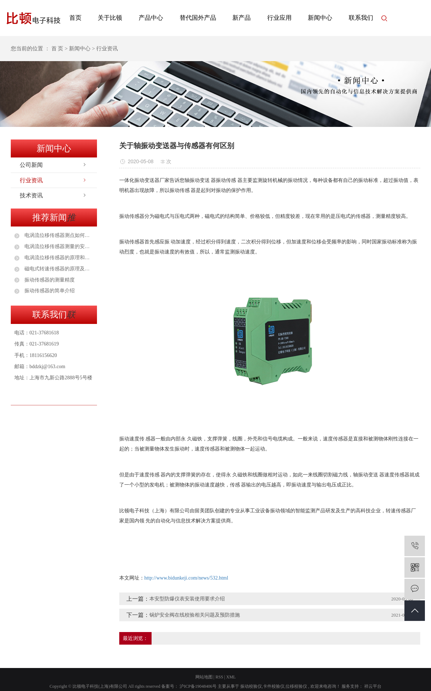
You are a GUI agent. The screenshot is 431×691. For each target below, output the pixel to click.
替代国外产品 (198, 17)
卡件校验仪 (273, 686)
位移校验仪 (296, 686)
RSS (219, 676)
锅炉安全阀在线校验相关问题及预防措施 (194, 615)
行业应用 (279, 17)
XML (231, 676)
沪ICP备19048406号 (198, 686)
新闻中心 (320, 17)
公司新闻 (31, 165)
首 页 (57, 48)
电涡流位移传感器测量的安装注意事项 (58, 246)
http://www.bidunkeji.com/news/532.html (186, 578)
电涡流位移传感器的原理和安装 (58, 257)
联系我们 (361, 17)
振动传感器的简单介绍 (49, 290)
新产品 (241, 17)
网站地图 (204, 676)
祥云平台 (372, 686)
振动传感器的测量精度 (49, 280)
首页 (75, 17)
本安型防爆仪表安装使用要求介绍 (187, 598)
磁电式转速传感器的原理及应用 (58, 268)
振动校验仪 (251, 686)
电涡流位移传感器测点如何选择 (58, 235)
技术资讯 (31, 195)
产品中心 (151, 17)
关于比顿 (110, 17)
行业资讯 (31, 180)
